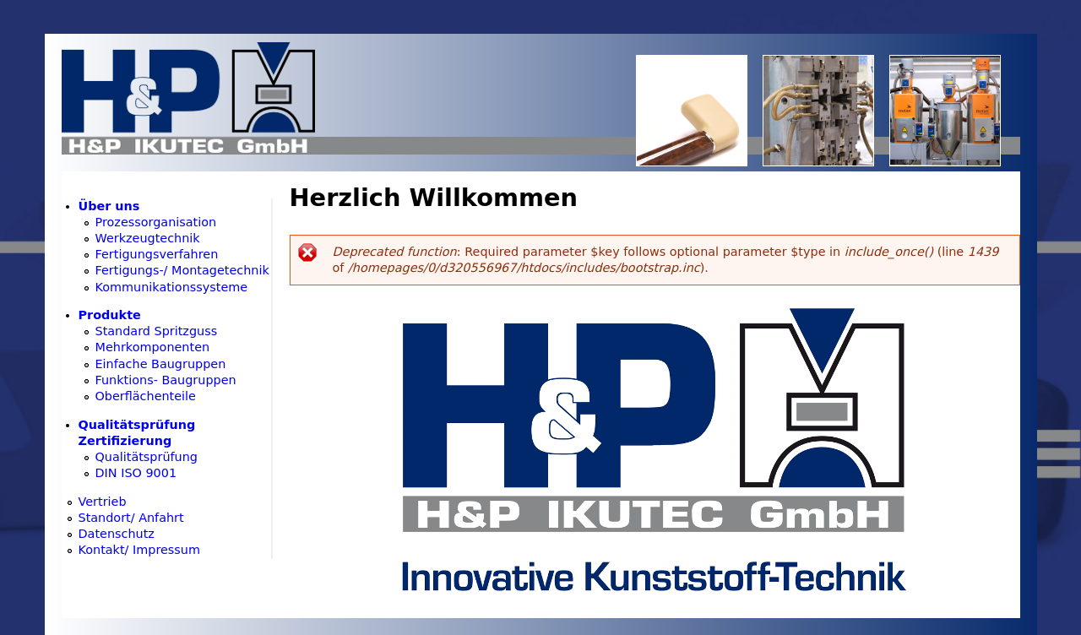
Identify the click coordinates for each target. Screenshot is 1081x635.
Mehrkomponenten (152, 347)
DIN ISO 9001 (136, 473)
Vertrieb (103, 501)
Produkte (110, 315)
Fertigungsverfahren (157, 254)
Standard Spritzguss (156, 331)
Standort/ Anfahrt (131, 517)
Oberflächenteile (145, 396)
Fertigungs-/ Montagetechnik (182, 270)
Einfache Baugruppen (160, 364)
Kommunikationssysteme (171, 287)
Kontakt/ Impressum (140, 549)
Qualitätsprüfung (146, 457)
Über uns (109, 206)
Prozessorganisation (156, 222)
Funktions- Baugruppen (165, 380)
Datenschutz (117, 533)
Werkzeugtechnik (147, 238)
